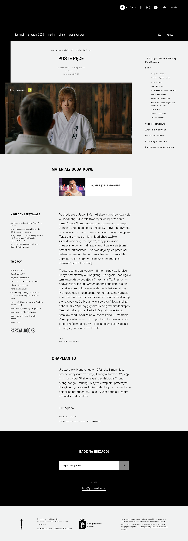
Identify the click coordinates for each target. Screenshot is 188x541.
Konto (170, 35)
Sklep (62, 36)
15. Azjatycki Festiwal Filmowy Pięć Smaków (160, 60)
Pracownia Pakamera (54, 522)
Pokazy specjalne (158, 114)
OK (124, 465)
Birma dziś (155, 109)
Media (51, 36)
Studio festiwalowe (155, 124)
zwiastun (20, 90)
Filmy (148, 68)
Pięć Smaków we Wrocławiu (159, 147)
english (174, 7)
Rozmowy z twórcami (156, 141)
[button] (126, 118)
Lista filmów (156, 82)
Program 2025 (36, 36)
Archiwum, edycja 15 (60, 50)
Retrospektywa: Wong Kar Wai (163, 90)
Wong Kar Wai (76, 36)
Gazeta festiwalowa (155, 135)
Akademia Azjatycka (155, 130)
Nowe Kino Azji (157, 86)
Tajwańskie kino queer (160, 99)
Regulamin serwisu (44, 528)
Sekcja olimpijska (158, 94)
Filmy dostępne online (160, 78)
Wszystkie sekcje (158, 74)
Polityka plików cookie (63, 528)
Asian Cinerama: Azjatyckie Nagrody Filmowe (163, 104)
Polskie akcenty (157, 118)
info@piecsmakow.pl (94, 488)
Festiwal (19, 36)
